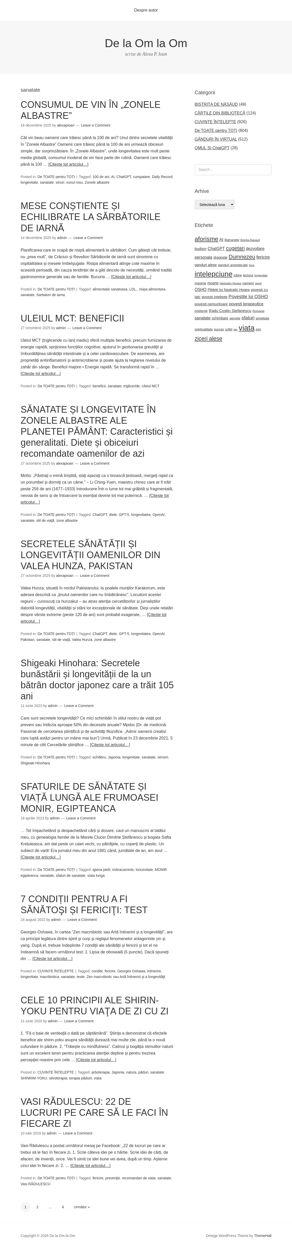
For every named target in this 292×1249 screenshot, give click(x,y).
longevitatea (141, 515)
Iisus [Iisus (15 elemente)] (252, 265)
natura (131, 1072)
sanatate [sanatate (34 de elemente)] (203, 318)
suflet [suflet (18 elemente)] (229, 329)
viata (98, 1078)
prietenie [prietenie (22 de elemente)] (201, 311)
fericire (110, 971)
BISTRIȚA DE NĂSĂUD (216, 104)
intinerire (154, 971)
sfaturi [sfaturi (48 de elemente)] (248, 317)
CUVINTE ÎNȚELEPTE (56, 971)
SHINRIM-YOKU (34, 1078)
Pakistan (28, 640)
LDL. (133, 289)
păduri (143, 1072)
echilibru (99, 757)
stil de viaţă (45, 520)
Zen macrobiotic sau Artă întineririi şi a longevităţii (125, 977)
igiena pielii (101, 870)
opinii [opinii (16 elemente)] (258, 283)
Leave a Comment (95, 125)
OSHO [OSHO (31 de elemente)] (201, 289)
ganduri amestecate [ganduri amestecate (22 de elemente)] (233, 265)
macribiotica (49, 977)
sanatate (47, 182)
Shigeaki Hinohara (35, 763)
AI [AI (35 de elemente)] (221, 239)
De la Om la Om (146, 43)
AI (112, 177)
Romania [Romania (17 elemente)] (258, 311)
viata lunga (96, 875)
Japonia (114, 757)
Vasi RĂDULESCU (35, 1184)
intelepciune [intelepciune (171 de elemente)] (214, 274)
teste (80, 977)
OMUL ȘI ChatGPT (212, 148)
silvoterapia (58, 1078)
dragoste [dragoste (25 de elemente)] (220, 257)
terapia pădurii (80, 1078)
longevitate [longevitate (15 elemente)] (261, 275)
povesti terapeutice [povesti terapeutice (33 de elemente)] (246, 303)
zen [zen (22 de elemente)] (258, 329)
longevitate (29, 182)
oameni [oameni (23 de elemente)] (248, 283)
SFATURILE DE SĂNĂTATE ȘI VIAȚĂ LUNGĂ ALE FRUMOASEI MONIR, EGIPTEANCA (89, 797)
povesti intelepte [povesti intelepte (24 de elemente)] (215, 297)
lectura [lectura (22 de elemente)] (248, 275)
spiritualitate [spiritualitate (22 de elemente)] (204, 329)
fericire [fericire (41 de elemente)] (263, 257)
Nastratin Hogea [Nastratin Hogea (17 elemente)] (230, 283)
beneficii (99, 386)
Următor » (82, 1207)
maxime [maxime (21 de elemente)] (200, 283)
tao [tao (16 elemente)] (236, 329)
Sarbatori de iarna (50, 295)
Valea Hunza (82, 640)
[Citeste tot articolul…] (68, 164)
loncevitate (144, 870)
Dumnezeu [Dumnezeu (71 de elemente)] (242, 257)
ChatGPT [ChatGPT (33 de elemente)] (216, 248)
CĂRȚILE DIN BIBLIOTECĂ (220, 113)
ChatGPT (123, 177)
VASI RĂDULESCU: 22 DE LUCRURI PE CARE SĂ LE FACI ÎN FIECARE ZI (94, 1112)
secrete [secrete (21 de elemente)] (235, 318)
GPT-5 (124, 515)
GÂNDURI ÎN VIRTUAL (216, 139)
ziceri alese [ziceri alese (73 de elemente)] (208, 338)
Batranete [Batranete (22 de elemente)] (231, 240)
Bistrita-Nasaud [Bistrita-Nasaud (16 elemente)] (250, 240)
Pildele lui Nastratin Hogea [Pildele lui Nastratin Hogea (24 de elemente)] (229, 290)
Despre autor (146, 10)
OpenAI (159, 515)
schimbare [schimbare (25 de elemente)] (220, 318)
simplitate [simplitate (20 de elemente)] (262, 318)
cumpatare (141, 177)
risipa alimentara (152, 289)
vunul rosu (74, 182)
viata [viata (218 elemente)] (247, 328)
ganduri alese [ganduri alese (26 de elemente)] (206, 265)
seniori (162, 757)
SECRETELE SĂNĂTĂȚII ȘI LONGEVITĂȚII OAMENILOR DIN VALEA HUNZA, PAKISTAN (90, 555)
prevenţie (112, 1178)
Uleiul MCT (150, 386)
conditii (97, 971)
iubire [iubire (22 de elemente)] (238, 275)
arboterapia (101, 1072)
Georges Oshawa (131, 971)
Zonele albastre (97, 182)
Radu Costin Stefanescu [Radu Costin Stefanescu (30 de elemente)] (230, 310)
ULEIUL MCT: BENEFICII (72, 318)
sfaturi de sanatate (70, 875)
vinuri (60, 182)
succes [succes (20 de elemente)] (219, 329)
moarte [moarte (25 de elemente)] (213, 283)
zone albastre (67, 520)
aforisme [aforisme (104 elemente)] (206, 238)
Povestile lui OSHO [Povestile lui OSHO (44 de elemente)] (248, 296)
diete (113, 515)
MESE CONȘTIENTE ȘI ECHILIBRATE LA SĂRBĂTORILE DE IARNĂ (91, 217)
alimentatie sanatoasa (110, 289)
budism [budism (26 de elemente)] (201, 249)
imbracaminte (123, 870)
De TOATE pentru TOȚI (56, 177)
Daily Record (162, 177)
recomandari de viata (139, 1178)
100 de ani (101, 177)
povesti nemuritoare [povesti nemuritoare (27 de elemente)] (211, 304)
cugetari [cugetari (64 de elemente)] (235, 248)
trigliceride (131, 386)
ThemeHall (263, 1236)
